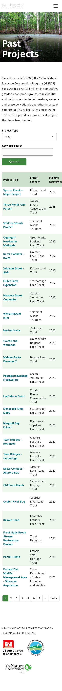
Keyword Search (12, 145)
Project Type (10, 130)
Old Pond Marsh (13, 485)
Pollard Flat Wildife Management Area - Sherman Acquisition (15, 577)
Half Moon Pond (13, 396)
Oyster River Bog (14, 501)
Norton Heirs (11, 330)
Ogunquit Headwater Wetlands (10, 241)
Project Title (10, 179)
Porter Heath (11, 557)
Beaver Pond (11, 520)
